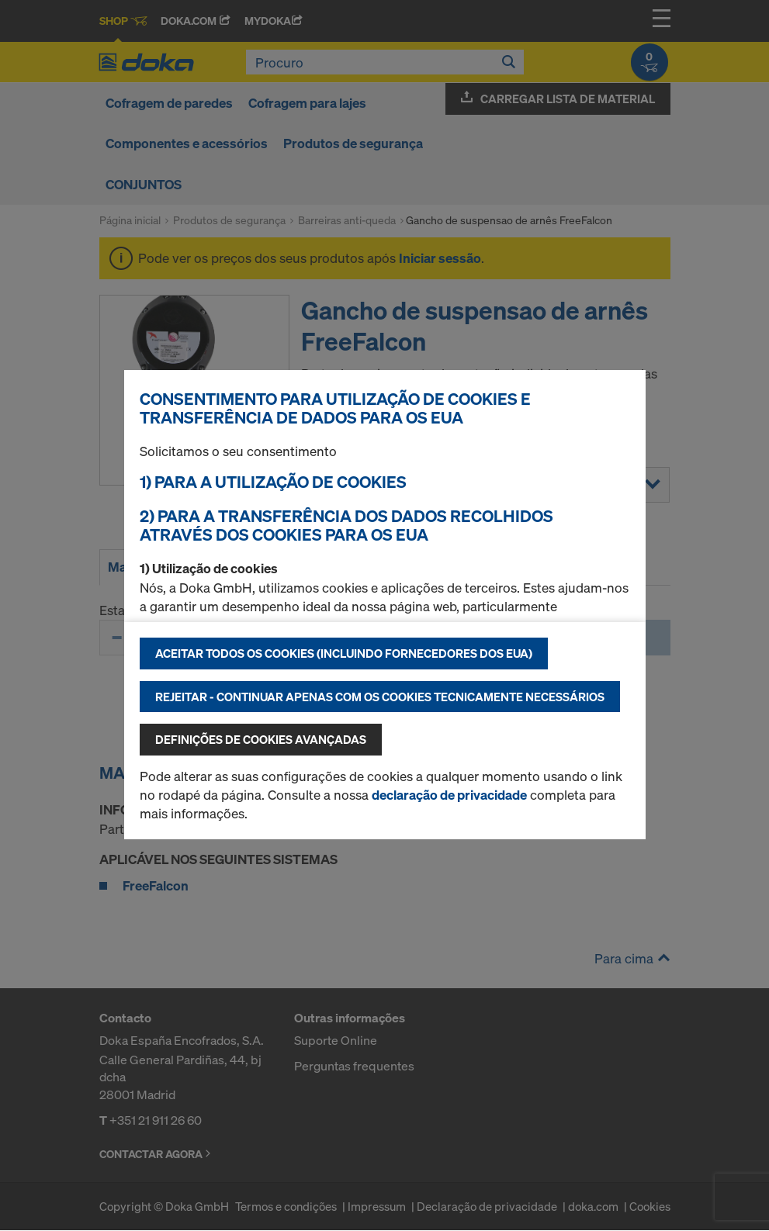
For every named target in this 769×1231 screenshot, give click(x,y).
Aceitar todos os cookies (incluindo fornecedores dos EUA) (343, 653)
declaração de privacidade (449, 795)
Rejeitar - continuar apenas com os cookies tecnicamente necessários (379, 696)
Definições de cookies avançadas (260, 739)
